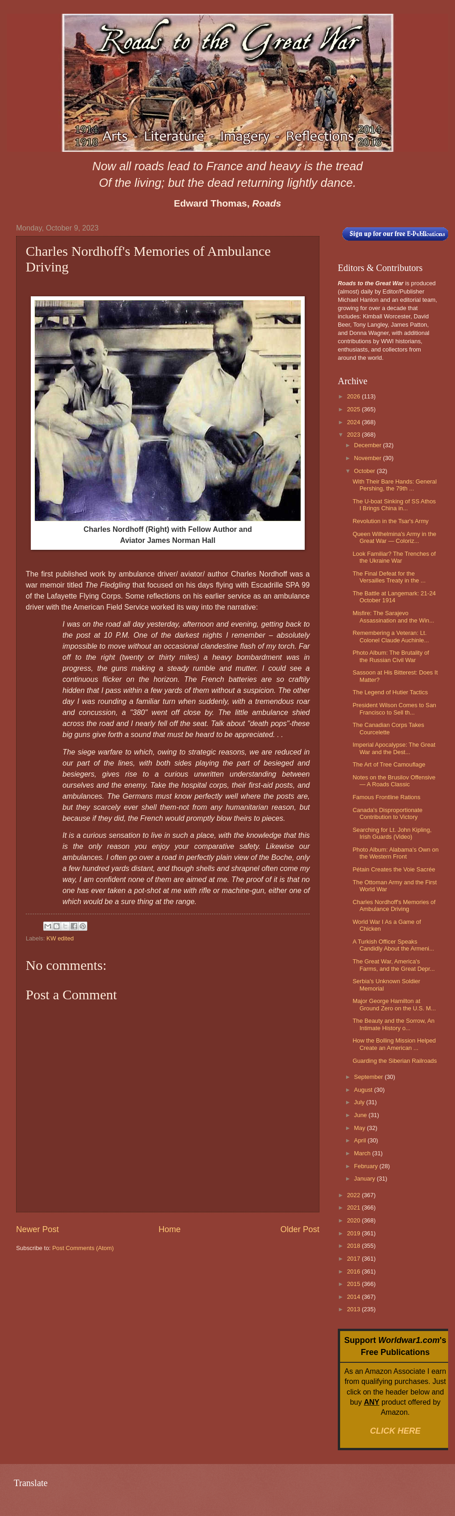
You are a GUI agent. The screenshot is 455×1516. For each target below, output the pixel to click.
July (360, 1102)
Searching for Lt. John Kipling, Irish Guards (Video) (392, 833)
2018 (354, 1245)
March (363, 1153)
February (366, 1166)
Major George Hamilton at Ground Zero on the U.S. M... (394, 1004)
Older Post (299, 1229)
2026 (354, 396)
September (369, 1076)
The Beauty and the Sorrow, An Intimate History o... (393, 1024)
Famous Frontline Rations (386, 797)
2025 (354, 409)
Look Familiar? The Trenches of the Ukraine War (394, 557)
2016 (354, 1271)
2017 (354, 1258)
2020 (354, 1220)
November (368, 458)
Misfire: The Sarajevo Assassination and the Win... (393, 616)
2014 (354, 1296)
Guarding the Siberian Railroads (395, 1060)
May (360, 1127)
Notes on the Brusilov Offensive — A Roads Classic (394, 781)
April (360, 1140)
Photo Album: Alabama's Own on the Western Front (395, 853)
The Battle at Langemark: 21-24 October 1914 (394, 597)
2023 (354, 434)
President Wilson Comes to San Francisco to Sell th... (394, 708)
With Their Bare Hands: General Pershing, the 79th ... (395, 485)
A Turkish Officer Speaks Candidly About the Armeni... (393, 945)
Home (170, 1229)
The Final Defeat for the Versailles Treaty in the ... (389, 577)
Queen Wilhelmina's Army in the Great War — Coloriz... (394, 537)
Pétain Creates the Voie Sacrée (394, 869)
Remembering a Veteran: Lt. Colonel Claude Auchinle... (391, 636)
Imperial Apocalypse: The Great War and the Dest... (394, 748)
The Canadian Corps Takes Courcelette (388, 728)
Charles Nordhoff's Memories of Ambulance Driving (394, 905)
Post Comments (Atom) (83, 1248)
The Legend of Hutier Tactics (390, 692)
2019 (354, 1233)
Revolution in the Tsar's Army (390, 521)
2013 (354, 1309)
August (364, 1089)
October (365, 470)
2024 (354, 422)
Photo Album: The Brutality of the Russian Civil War (391, 656)
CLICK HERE (395, 1430)
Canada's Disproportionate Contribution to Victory (387, 813)
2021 (354, 1207)
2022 (354, 1195)
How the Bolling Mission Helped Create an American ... (394, 1044)
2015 (354, 1283)
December (368, 445)
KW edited (60, 938)
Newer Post (37, 1229)
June (361, 1115)
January (365, 1178)
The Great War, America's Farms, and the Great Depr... (394, 965)
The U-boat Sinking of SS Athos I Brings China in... (394, 505)
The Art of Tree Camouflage (389, 764)
